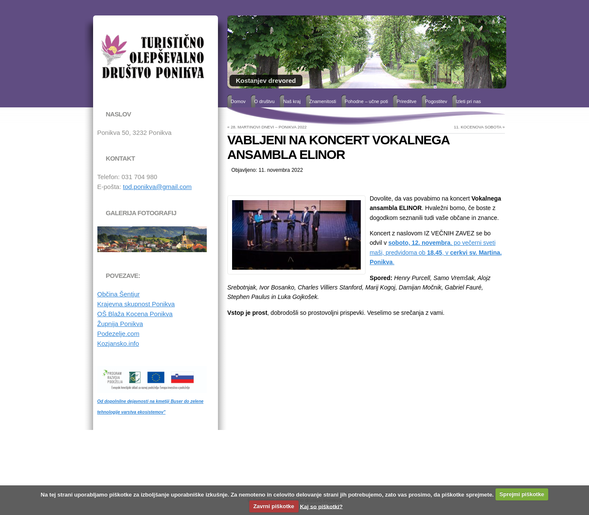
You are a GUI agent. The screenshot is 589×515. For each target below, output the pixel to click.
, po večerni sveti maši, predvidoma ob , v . (436, 252)
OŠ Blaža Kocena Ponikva (135, 313)
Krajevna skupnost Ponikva (136, 304)
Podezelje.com (118, 333)
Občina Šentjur (118, 294)
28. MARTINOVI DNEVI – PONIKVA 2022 (269, 127)
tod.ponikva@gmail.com (157, 186)
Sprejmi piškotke (521, 494)
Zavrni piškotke (273, 506)
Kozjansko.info (118, 343)
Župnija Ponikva (120, 323)
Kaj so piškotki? (321, 506)
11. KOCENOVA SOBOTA (477, 127)
